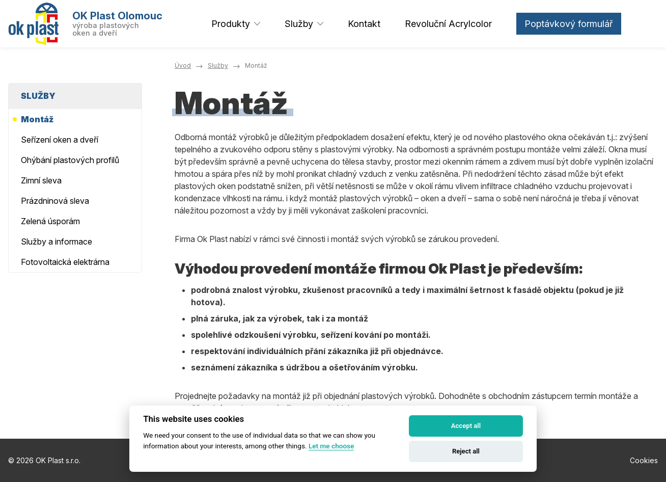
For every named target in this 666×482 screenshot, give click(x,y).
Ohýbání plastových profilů (70, 160)
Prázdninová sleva (55, 201)
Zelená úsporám (50, 221)
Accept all (466, 426)
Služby (299, 23)
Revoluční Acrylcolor (448, 23)
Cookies (644, 460)
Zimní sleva (41, 180)
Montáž (37, 119)
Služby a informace (56, 241)
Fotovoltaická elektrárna (65, 262)
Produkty (230, 23)
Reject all (466, 451)
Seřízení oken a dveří (59, 140)
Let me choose (331, 446)
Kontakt (364, 23)
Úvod (183, 65)
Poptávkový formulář (568, 23)
